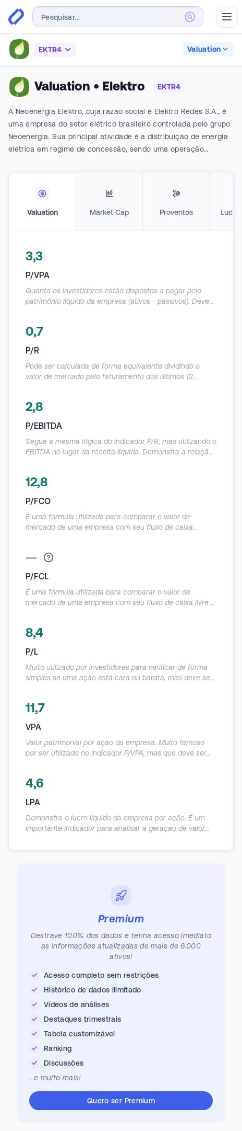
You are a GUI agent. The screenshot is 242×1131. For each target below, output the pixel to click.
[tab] (42, 202)
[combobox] (117, 16)
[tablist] (121, 202)
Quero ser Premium (121, 1100)
